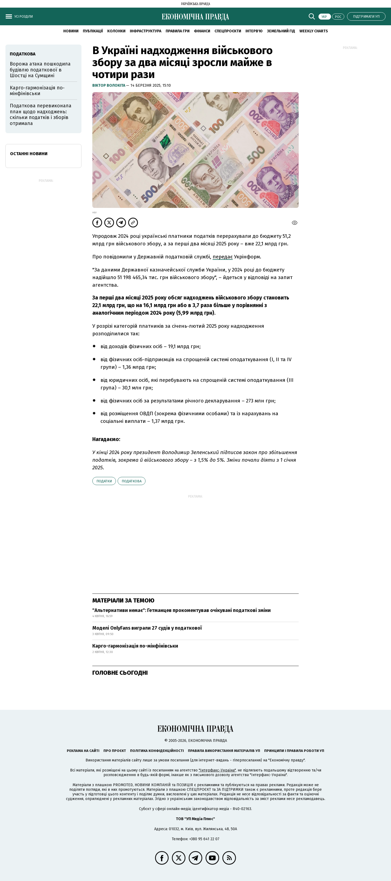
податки (104, 481)
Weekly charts (313, 31)
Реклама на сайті (83, 751)
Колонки (116, 31)
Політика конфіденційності (157, 751)
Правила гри (178, 31)
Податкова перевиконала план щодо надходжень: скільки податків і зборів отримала (40, 114)
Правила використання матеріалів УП (224, 751)
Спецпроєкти (228, 31)
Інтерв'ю (254, 31)
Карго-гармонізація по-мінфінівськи (135, 646)
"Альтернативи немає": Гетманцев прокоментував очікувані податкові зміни (181, 610)
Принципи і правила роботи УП (294, 751)
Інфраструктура (145, 31)
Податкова (131, 481)
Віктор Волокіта (109, 85)
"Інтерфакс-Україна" (217, 770)
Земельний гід (281, 31)
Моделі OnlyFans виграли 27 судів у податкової (147, 628)
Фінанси (202, 31)
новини (70, 31)
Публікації (93, 31)
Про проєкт (114, 751)
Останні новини (29, 153)
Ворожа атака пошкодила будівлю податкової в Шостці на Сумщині (40, 70)
